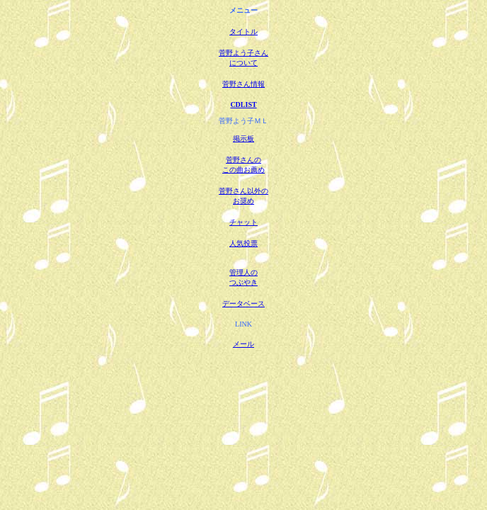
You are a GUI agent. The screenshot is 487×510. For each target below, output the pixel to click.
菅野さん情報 (243, 84)
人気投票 (243, 243)
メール (243, 344)
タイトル (243, 31)
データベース (243, 303)
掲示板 (243, 138)
